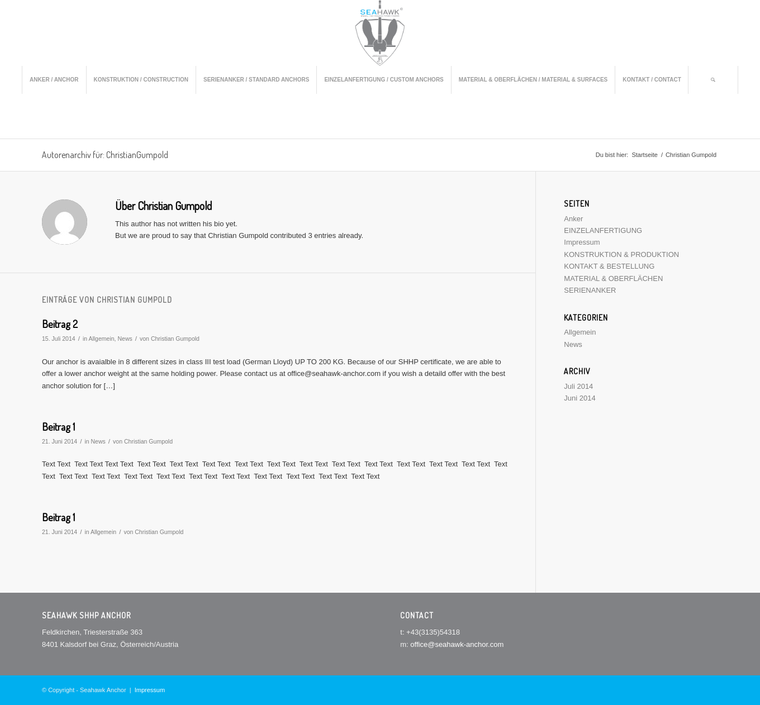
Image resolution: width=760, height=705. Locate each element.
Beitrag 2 (60, 324)
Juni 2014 (579, 398)
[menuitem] (54, 80)
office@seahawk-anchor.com (457, 644)
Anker (573, 219)
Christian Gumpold (175, 338)
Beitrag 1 (58, 427)
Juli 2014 (578, 386)
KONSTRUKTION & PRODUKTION (621, 254)
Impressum (582, 242)
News (124, 338)
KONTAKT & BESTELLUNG (609, 266)
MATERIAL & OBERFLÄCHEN (613, 278)
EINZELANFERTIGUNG (603, 230)
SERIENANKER (590, 290)
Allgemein (101, 338)
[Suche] (713, 80)
